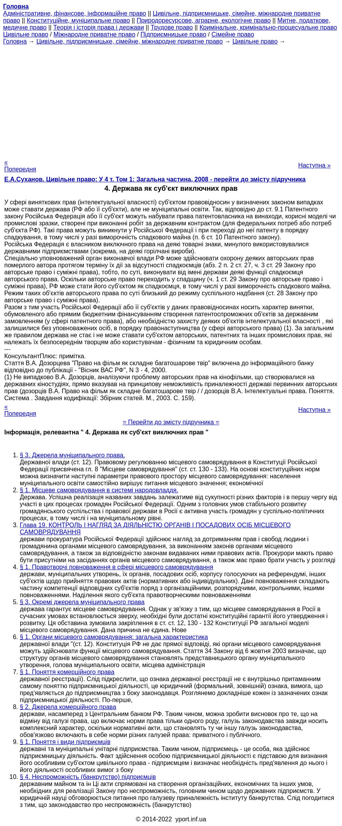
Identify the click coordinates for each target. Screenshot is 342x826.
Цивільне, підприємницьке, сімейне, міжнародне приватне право (129, 41)
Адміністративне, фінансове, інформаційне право (74, 13)
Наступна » (314, 165)
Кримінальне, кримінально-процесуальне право (268, 27)
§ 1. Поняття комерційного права (67, 672)
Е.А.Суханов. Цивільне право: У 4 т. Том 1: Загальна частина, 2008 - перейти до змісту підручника (155, 179)
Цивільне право (25, 34)
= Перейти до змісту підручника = (171, 422)
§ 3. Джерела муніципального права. (72, 455)
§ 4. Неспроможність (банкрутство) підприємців (88, 777)
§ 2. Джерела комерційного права (68, 707)
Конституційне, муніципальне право (78, 20)
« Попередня (20, 166)
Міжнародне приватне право (94, 34)
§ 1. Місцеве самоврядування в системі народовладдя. (99, 490)
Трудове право (172, 27)
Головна (15, 41)
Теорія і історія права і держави (98, 27)
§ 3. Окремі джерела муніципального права (82, 602)
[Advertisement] (171, 99)
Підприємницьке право (174, 34)
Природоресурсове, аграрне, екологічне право (204, 20)
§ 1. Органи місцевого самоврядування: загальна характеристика (114, 637)
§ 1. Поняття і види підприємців (65, 742)
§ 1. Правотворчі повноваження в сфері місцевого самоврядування (116, 567)
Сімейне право (233, 34)
